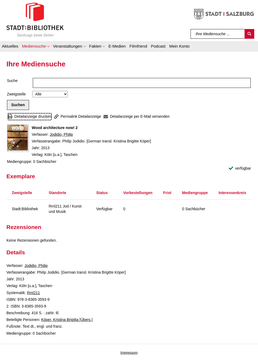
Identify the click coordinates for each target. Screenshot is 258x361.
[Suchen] (249, 34)
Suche (12, 80)
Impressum (129, 353)
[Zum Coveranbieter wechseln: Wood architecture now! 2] (18, 138)
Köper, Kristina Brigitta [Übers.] (66, 319)
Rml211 (33, 293)
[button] (35, 47)
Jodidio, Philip (61, 134)
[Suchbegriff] (218, 33)
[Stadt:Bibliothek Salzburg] (35, 19)
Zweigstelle (16, 94)
